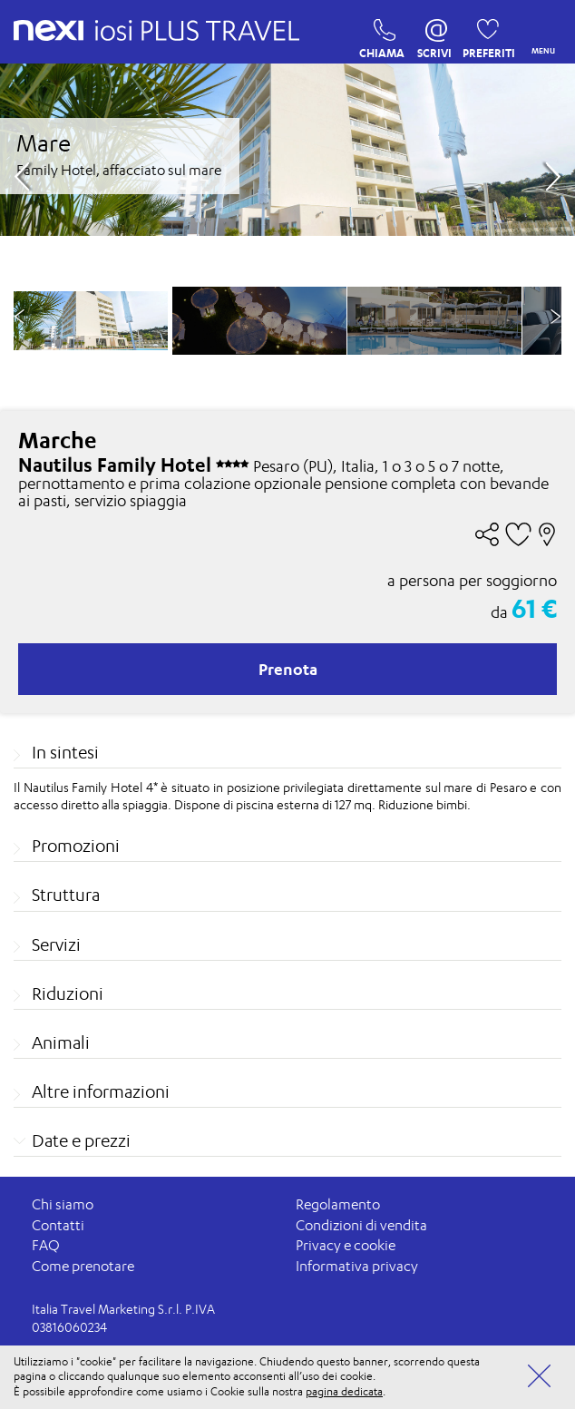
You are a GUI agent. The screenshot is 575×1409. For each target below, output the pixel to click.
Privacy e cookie (345, 1245)
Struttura (66, 894)
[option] (259, 321)
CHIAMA (379, 34)
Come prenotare (83, 1266)
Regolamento (338, 1204)
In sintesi (65, 752)
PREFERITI (483, 34)
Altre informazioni (101, 1091)
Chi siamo (62, 1204)
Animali (61, 1042)
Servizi (56, 944)
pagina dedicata (344, 1391)
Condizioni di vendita (361, 1225)
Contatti (58, 1225)
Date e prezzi (81, 1140)
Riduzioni (67, 993)
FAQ (46, 1245)
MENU (539, 32)
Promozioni (76, 845)
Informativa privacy (357, 1266)
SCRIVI (434, 34)
